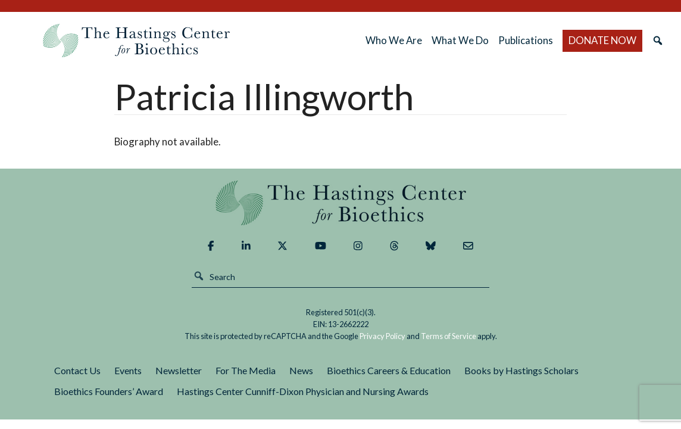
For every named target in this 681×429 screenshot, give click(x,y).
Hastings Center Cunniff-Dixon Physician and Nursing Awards (303, 391)
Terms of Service (448, 336)
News (301, 370)
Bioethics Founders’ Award (108, 391)
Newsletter (178, 370)
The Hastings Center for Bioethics (136, 40)
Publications (525, 40)
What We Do (460, 40)
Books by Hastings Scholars (521, 370)
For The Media (245, 370)
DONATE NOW (602, 40)
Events (128, 370)
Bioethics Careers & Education (389, 370)
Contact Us (77, 370)
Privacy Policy (382, 336)
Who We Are (394, 40)
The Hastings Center (340, 203)
